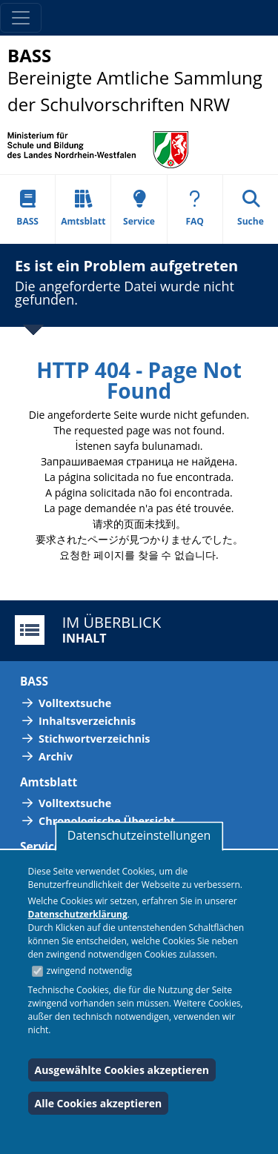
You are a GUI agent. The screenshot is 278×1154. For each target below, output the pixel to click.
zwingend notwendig (90, 970)
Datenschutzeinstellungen (139, 835)
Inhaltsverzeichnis (87, 721)
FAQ (195, 209)
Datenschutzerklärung (78, 914)
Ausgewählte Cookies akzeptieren (122, 1070)
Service (139, 209)
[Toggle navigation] (21, 18)
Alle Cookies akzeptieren (98, 1103)
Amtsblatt (83, 209)
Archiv (56, 756)
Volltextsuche (75, 703)
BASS (27, 209)
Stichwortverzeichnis (94, 739)
